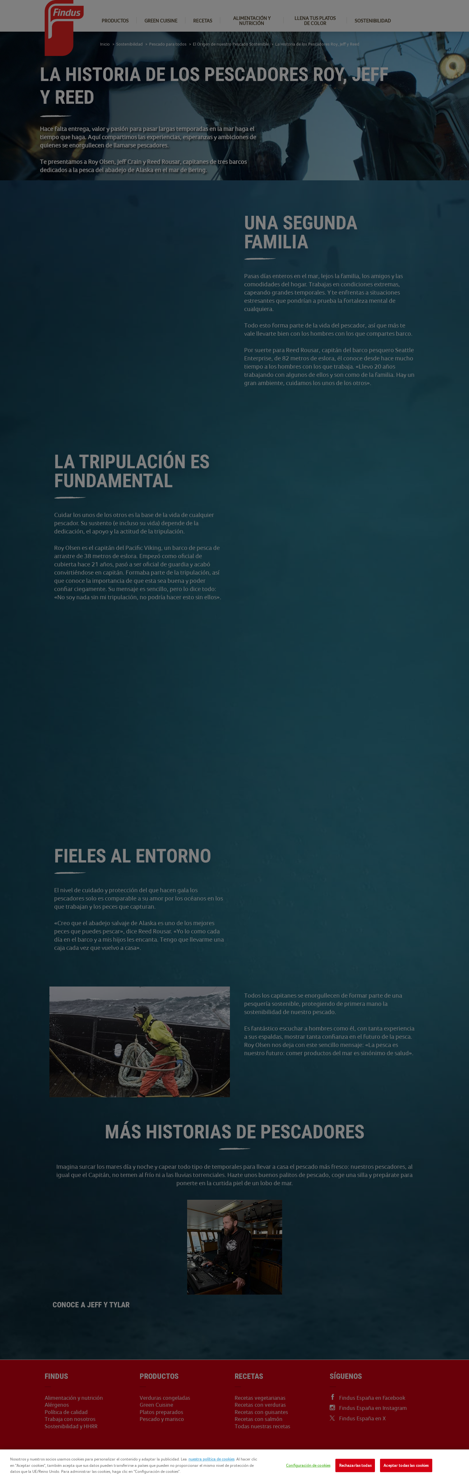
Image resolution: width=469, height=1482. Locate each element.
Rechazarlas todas (355, 1465)
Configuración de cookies (308, 1465)
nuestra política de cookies (211, 1459)
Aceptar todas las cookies (405, 1465)
